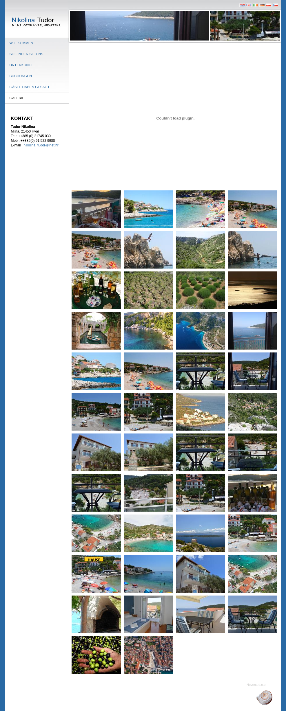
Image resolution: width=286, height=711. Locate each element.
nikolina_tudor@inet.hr (41, 145)
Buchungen (21, 76)
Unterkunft (21, 65)
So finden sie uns (26, 54)
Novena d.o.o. (257, 684)
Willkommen (21, 43)
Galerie (17, 98)
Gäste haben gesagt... (31, 87)
